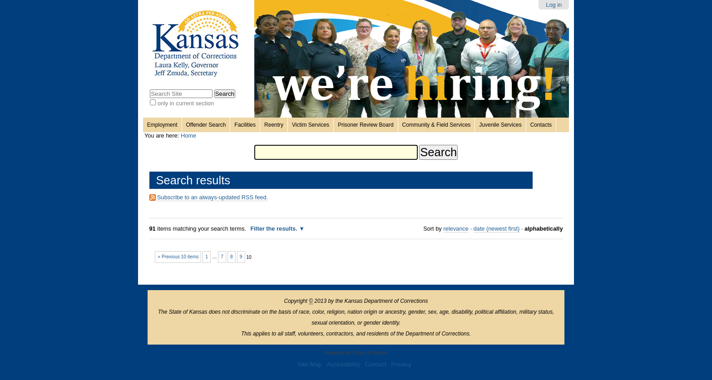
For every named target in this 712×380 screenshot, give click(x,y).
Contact (375, 364)
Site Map (309, 364)
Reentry (273, 125)
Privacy (401, 364)
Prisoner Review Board (366, 125)
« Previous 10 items (178, 256)
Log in (554, 4)
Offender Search (206, 125)
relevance (456, 228)
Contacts (541, 125)
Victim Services (310, 125)
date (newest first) (497, 228)
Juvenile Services (500, 125)
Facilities (245, 125)
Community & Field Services (436, 125)
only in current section (186, 103)
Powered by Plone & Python (355, 352)
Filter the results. (274, 228)
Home (188, 135)
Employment (162, 125)
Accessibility (343, 364)
